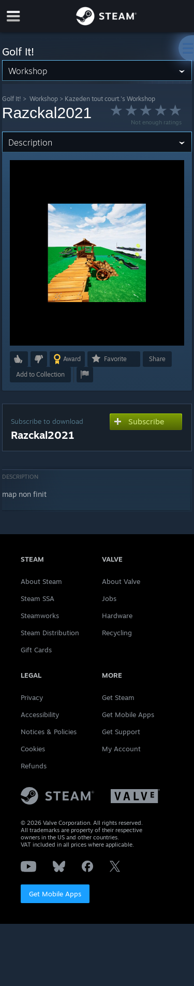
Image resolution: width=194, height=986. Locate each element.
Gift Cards (36, 650)
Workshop (43, 99)
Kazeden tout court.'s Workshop (110, 99)
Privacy (32, 697)
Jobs (109, 598)
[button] (19, 359)
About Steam (41, 581)
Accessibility (40, 714)
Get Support (121, 731)
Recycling (117, 632)
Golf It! (11, 99)
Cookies (33, 749)
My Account (121, 749)
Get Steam (118, 697)
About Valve (121, 581)
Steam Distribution (50, 632)
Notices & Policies (49, 731)
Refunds (34, 766)
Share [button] (157, 359)
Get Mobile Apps (55, 894)
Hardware (117, 615)
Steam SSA (37, 598)
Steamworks (40, 615)
